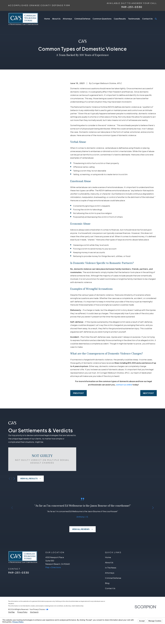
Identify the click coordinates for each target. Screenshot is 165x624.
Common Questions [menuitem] (102, 18)
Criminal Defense (113, 585)
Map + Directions (53, 574)
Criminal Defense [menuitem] (82, 18)
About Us (109, 570)
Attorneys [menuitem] (67, 18)
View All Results (27, 482)
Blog (107, 590)
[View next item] (11, 482)
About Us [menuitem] (56, 18)
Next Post (148, 393)
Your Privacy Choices (38, 616)
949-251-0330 (131, 7)
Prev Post (78, 393)
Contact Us (110, 595)
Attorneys (109, 580)
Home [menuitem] (47, 18)
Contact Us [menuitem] (147, 18)
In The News (110, 575)
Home (108, 564)
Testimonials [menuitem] (134, 18)
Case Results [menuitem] (120, 18)
